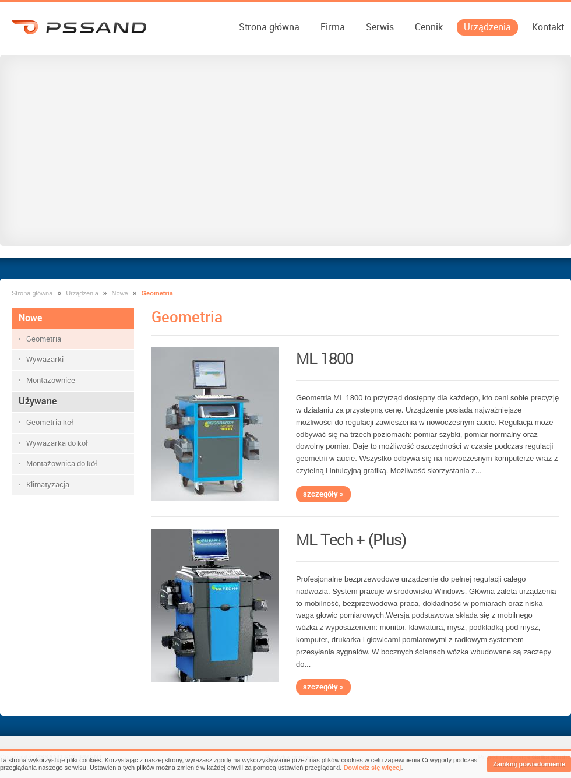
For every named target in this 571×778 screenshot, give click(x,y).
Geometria (43, 339)
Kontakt (548, 27)
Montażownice (50, 380)
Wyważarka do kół (57, 443)
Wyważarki (45, 359)
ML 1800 (324, 359)
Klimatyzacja (47, 484)
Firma (332, 27)
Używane (38, 401)
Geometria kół (49, 422)
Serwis (380, 27)
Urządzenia (487, 27)
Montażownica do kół (61, 463)
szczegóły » (323, 494)
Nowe (120, 293)
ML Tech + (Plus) (351, 540)
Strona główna (269, 27)
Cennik (429, 27)
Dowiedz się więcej (372, 767)
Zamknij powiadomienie (529, 764)
